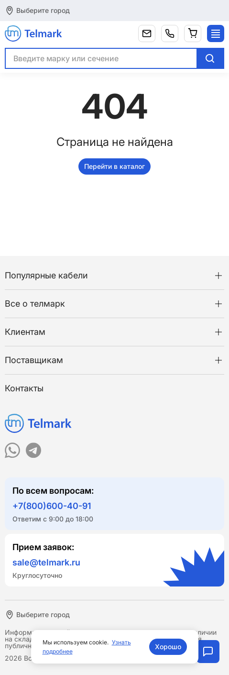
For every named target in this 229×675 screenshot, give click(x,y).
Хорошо (168, 646)
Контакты (24, 388)
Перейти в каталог (114, 166)
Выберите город (43, 10)
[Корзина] (192, 33)
